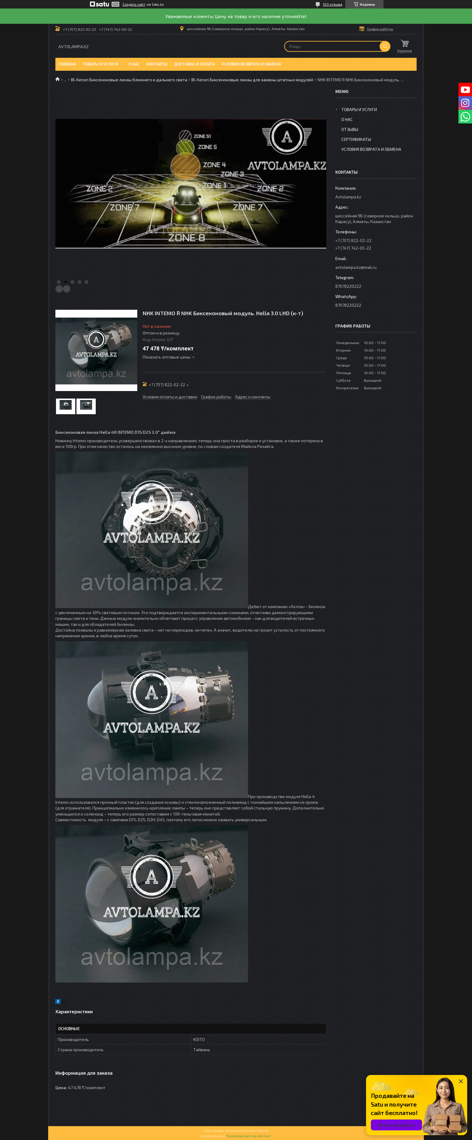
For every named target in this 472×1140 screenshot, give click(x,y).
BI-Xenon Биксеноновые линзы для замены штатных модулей (252, 79)
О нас (134, 64)
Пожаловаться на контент (248, 1136)
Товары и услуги (100, 64)
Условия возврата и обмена (251, 64)
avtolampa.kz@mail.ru (356, 267)
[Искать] (385, 46)
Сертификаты (356, 139)
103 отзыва (332, 4)
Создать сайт (134, 4)
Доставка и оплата (194, 64)
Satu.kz (262, 1130)
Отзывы (349, 129)
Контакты (157, 64)
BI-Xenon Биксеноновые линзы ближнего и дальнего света (129, 79)
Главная (67, 64)
